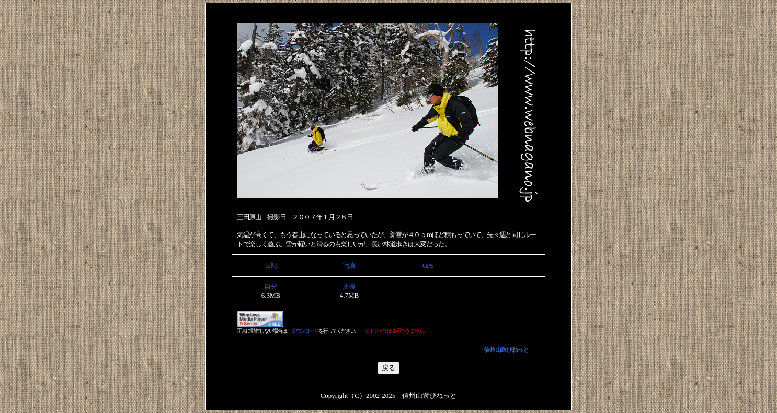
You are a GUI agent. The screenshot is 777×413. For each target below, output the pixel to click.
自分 (271, 286)
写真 (349, 265)
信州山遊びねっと (506, 349)
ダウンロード (304, 331)
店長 (349, 286)
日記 (271, 265)
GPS (427, 265)
